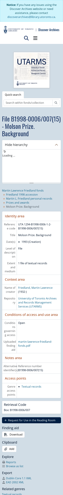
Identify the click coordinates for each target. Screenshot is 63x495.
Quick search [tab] (13, 95)
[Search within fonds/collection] (28, 103)
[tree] (31, 166)
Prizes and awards (17, 202)
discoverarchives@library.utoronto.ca (31, 17)
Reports (9, 462)
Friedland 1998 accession (22, 194)
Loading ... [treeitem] (8, 155)
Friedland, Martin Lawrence (35, 288)
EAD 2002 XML (13, 482)
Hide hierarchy (16, 144)
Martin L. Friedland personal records (29, 198)
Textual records (31, 386)
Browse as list (12, 466)
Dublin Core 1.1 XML (16, 478)
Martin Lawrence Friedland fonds (23, 190)
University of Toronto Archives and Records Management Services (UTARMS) (37, 302)
